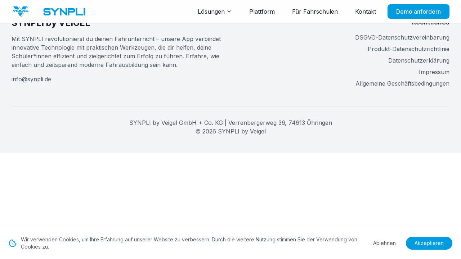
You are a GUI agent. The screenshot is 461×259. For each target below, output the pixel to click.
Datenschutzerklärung (418, 60)
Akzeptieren (429, 243)
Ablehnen (384, 243)
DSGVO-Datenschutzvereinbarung (402, 37)
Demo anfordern (418, 11)
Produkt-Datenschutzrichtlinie (408, 49)
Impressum (434, 72)
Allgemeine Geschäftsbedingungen (402, 83)
